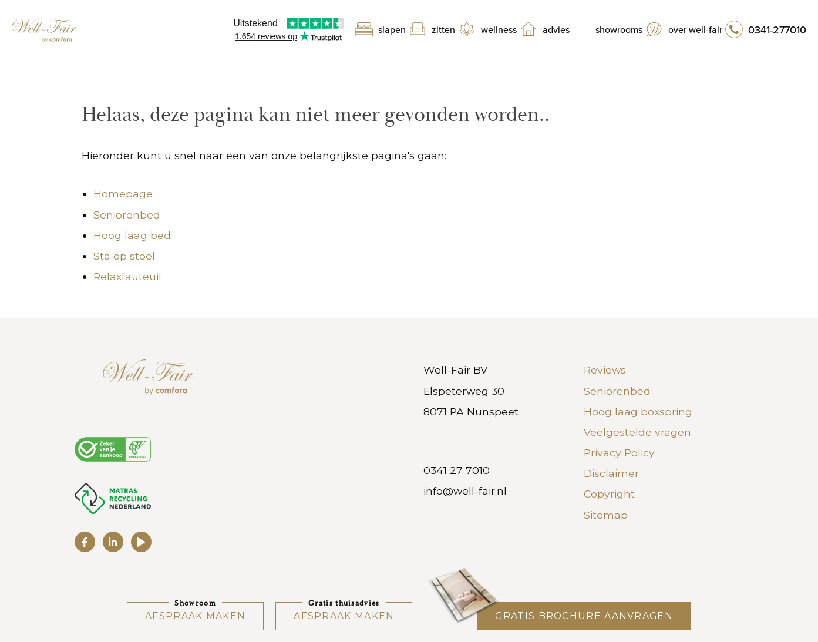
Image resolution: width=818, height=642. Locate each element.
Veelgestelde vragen (637, 432)
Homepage (123, 193)
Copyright (609, 494)
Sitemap (606, 515)
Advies (556, 30)
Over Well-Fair (695, 30)
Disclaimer (611, 473)
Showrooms (618, 30)
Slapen (392, 30)
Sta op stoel (124, 256)
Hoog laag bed (132, 235)
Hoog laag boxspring (638, 411)
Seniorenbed (126, 215)
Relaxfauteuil (127, 276)
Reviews (605, 370)
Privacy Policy (619, 452)
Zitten (443, 30)
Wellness (499, 30)
